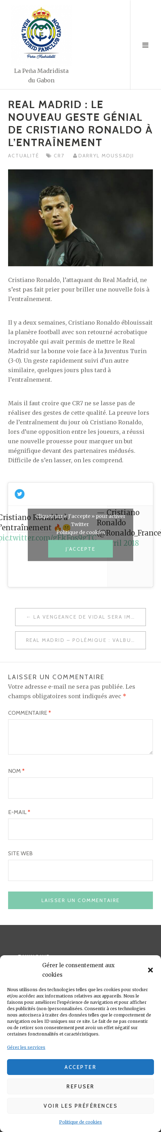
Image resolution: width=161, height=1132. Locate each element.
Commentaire (29, 712)
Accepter (80, 1067)
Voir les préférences (80, 1106)
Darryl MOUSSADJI (106, 155)
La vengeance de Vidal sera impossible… (89, 617)
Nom (16, 771)
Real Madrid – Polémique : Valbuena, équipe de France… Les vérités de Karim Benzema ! (86, 640)
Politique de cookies (80, 1122)
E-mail (19, 812)
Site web (20, 853)
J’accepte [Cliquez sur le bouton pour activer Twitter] (81, 548)
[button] (150, 970)
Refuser (80, 1086)
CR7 (60, 155)
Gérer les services (26, 1047)
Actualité (23, 155)
